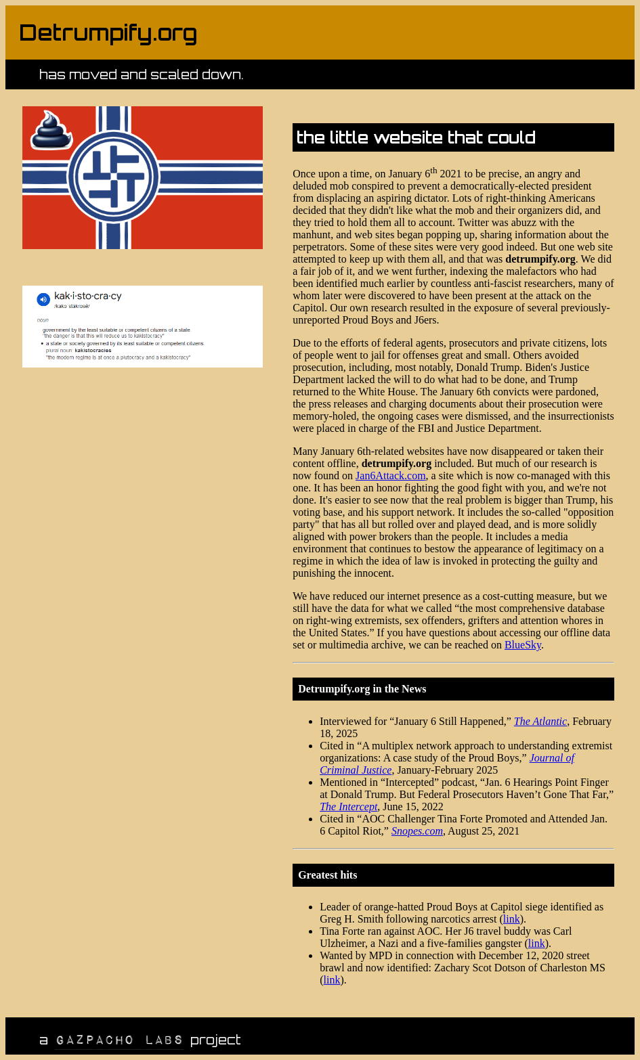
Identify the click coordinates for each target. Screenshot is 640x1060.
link (511, 919)
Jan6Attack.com (391, 475)
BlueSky (523, 644)
